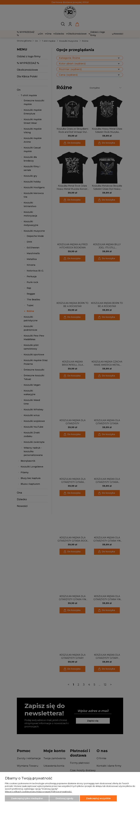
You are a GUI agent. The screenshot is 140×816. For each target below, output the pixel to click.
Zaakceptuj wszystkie (98, 798)
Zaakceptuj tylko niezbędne (27, 798)
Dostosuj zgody (64, 798)
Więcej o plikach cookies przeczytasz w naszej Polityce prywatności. (38, 791)
